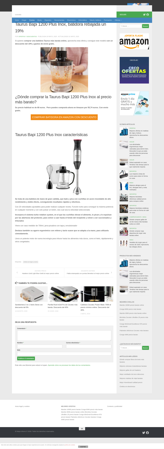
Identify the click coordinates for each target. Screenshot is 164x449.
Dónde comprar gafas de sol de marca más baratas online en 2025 (138, 233)
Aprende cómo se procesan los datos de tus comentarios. (69, 379)
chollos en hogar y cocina (31, 273)
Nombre (20, 356)
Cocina (32, 20)
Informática (82, 20)
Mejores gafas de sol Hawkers (130, 381)
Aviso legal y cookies (22, 418)
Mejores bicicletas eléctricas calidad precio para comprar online (137, 210)
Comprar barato (135, 228)
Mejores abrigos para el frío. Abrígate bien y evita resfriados (138, 199)
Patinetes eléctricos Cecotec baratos (83, 428)
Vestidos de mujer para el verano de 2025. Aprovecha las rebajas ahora (139, 256)
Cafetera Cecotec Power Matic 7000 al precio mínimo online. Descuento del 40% (96, 321)
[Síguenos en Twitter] (144, 26)
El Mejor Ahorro (31, 7)
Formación (108, 20)
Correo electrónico (73, 356)
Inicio (17, 20)
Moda (39, 20)
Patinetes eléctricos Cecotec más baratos (134, 342)
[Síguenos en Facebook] (147, 26)
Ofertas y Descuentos (28, 48)
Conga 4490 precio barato (129, 346)
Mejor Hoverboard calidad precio (131, 394)
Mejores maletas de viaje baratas (131, 390)
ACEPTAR (83, 446)
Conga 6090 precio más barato (130, 320)
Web (18, 364)
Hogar (24, 20)
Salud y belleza (95, 20)
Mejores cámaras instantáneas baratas (133, 377)
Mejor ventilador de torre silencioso (132, 385)
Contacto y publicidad (114, 418)
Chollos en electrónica (127, 398)
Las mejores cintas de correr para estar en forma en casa (138, 187)
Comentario (21, 342)
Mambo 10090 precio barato (71, 421)
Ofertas (117, 20)
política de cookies (70, 445)
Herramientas (59, 20)
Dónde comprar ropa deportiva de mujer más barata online (137, 244)
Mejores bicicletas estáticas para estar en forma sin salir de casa (139, 222)
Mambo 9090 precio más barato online (133, 324)
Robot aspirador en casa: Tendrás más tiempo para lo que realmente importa (139, 176)
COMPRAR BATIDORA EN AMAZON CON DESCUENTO (64, 128)
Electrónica (71, 20)
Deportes (48, 20)
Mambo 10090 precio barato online (132, 316)
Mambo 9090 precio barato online (72, 423)
